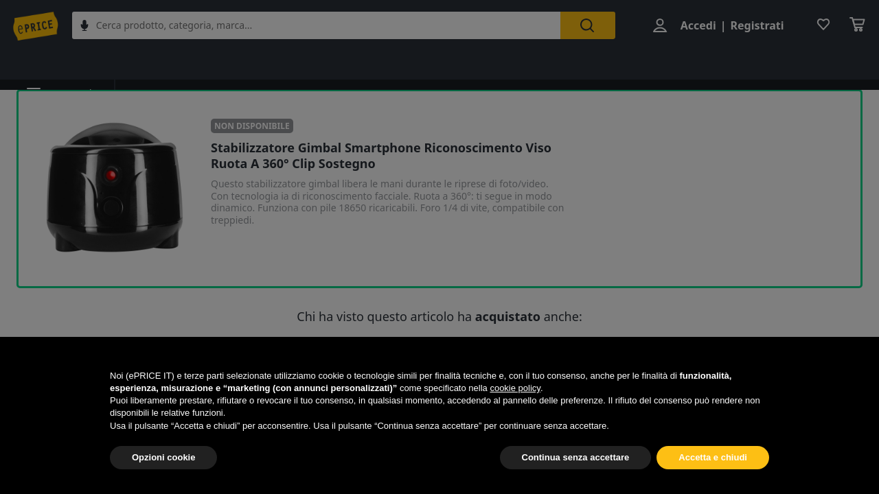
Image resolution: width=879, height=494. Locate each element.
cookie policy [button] (515, 388)
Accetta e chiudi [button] (712, 457)
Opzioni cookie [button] (163, 457)
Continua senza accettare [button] (576, 457)
